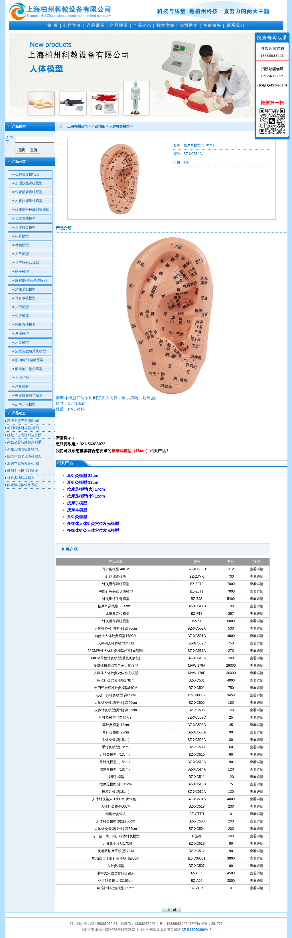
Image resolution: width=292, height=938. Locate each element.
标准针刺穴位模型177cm (116, 888)
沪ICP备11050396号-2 (194, 930)
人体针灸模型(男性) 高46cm (115, 703)
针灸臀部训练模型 (115, 584)
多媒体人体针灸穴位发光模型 (116, 673)
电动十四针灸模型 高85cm (116, 695)
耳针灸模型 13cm (115, 725)
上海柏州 (22, 378)
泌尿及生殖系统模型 (30, 351)
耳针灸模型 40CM (115, 569)
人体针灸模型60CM (116, 806)
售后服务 (212, 25)
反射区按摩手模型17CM (116, 851)
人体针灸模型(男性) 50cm (115, 821)
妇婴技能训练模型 (28, 201)
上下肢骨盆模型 (27, 263)
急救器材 (22, 387)
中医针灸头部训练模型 (116, 591)
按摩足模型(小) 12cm (116, 784)
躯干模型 (22, 272)
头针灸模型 (115, 866)
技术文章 (166, 25)
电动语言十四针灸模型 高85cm (115, 858)
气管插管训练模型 (28, 192)
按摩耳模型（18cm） (116, 769)
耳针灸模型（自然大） (116, 717)
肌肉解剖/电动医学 (29, 360)
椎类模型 (22, 245)
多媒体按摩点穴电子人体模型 (116, 666)
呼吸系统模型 (25, 325)
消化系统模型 (25, 289)
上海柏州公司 (77, 126)
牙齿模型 (22, 342)
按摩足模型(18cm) (115, 792)
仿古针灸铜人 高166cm (115, 881)
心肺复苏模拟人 (27, 174)
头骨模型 (22, 236)
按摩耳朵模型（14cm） (115, 606)
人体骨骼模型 (25, 219)
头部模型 (22, 307)
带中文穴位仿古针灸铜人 (116, 873)
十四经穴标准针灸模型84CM (115, 688)
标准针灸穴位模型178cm (116, 680)
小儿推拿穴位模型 (115, 614)
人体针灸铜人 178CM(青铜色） (115, 799)
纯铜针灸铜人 (116, 814)
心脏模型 (22, 316)
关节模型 (22, 254)
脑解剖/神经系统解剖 (31, 280)
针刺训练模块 (116, 577)
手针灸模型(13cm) (115, 747)
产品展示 (96, 25)
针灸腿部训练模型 (115, 621)
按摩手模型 (115, 777)
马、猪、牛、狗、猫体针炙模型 (116, 836)
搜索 (21, 150)
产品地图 (119, 25)
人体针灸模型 (25, 227)
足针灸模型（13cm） (116, 755)
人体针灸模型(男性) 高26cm (115, 710)
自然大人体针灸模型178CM (116, 636)
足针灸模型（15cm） (116, 762)
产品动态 (142, 25)
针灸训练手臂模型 (115, 599)
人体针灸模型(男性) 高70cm (115, 628)
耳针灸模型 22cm (115, 732)
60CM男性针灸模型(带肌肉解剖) (115, 658)
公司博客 (189, 25)
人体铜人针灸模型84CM (116, 643)
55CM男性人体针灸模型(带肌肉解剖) (116, 651)
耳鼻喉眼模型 (25, 298)
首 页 (52, 25)
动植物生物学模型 (28, 369)
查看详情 (256, 569)
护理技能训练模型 (28, 183)
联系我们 (235, 25)
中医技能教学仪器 (28, 395)
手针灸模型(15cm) (115, 740)
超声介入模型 (25, 404)
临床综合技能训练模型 (32, 210)
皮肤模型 (22, 333)
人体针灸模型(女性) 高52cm (115, 829)
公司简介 (72, 25)
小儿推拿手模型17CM (115, 844)
